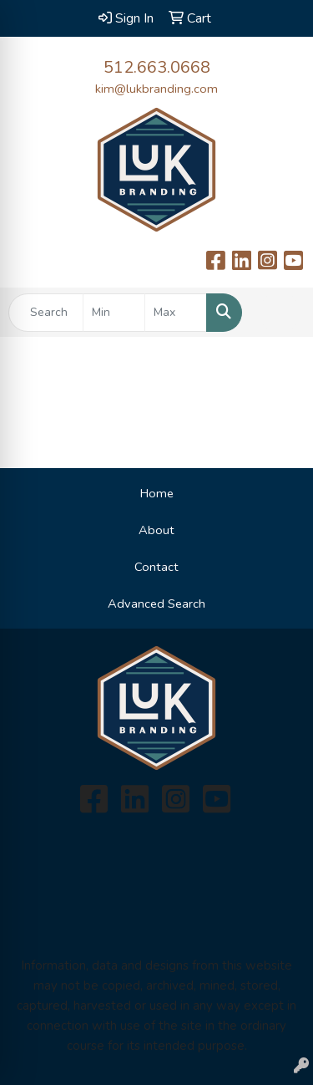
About (156, 530)
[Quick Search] (45, 312)
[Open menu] (279, 312)
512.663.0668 (156, 67)
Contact (156, 566)
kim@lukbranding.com (156, 88)
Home (157, 493)
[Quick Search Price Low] (114, 312)
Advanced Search (156, 603)
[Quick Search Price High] (175, 312)
